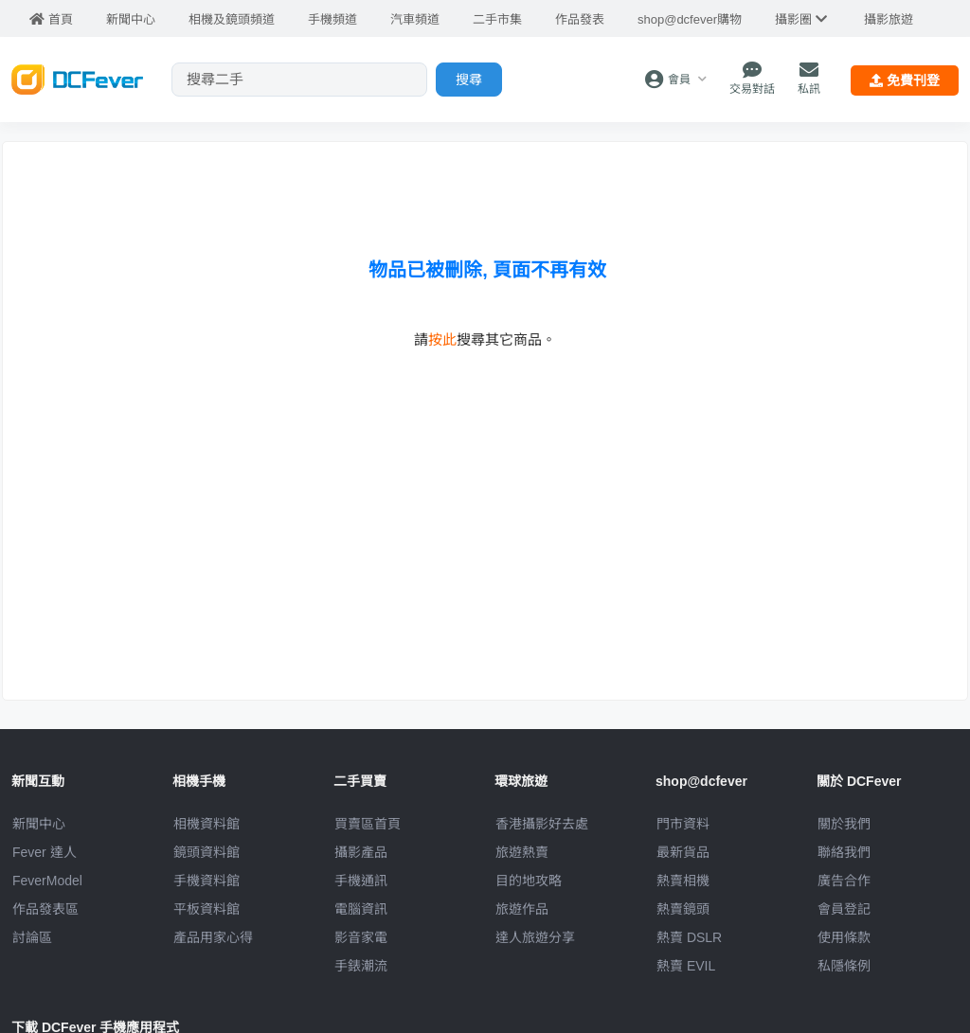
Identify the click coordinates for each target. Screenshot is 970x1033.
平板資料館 (206, 909)
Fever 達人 (44, 852)
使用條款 (844, 937)
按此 (442, 339)
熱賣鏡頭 (683, 909)
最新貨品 (683, 852)
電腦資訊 (360, 909)
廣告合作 (844, 880)
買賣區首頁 (367, 823)
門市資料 (683, 823)
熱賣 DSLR (689, 937)
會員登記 (844, 909)
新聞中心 (38, 823)
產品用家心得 (213, 937)
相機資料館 (206, 823)
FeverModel (47, 880)
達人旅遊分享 (535, 937)
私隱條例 (844, 965)
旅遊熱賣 (521, 852)
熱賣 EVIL (685, 965)
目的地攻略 (528, 880)
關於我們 (844, 823)
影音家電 (360, 937)
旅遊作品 (521, 909)
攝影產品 (360, 852)
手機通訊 (360, 880)
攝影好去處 (541, 823)
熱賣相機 (683, 880)
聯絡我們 (844, 852)
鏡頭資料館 (206, 852)
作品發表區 (45, 909)
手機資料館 (206, 880)
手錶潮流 (360, 965)
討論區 (32, 937)
